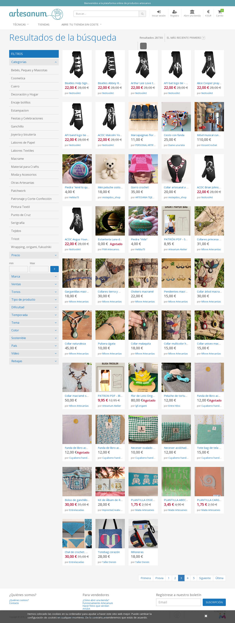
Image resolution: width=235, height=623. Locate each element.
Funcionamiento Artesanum (98, 603)
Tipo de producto (23, 299)
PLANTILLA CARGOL (210, 500)
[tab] (34, 62)
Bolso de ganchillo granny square (85, 500)
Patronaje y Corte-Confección (31, 199)
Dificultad (17, 307)
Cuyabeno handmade (213, 405)
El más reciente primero (186, 38)
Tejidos (16, 231)
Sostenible (18, 338)
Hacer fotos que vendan (96, 605)
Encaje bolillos (20, 102)
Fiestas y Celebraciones (27, 118)
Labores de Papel (23, 143)
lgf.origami (141, 405)
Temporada (19, 315)
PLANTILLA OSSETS (143, 500)
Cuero (15, 86)
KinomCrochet (209, 145)
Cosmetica (18, 78)
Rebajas (16, 361)
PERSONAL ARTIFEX (145, 145)
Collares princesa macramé (214, 239)
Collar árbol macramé (210, 291)
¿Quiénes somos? (19, 600)
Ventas (16, 284)
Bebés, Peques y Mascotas (29, 70)
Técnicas (19, 24)
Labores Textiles (22, 151)
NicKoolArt (75, 93)
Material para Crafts (25, 167)
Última (219, 578)
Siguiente (205, 578)
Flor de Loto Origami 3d (146, 396)
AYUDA (86, 608)
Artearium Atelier (177, 249)
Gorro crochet (140, 187)
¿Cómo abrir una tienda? (96, 600)
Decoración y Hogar (24, 94)
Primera (146, 578)
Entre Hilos (174, 405)
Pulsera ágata (106, 343)
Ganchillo (17, 126)
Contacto (14, 603)
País (14, 346)
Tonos (15, 292)
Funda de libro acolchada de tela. (85, 448)
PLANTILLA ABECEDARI (179, 500)
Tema (15, 323)
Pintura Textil (20, 207)
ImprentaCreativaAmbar (115, 510)
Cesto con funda (174, 135)
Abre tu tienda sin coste (80, 24)
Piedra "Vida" (139, 239)
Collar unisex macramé (211, 343)
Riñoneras (137, 552)
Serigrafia (17, 223)
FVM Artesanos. (111, 249)
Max (32, 263)
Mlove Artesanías (211, 249)
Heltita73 (74, 197)
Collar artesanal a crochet (180, 187)
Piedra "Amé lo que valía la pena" (85, 187)
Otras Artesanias (22, 183)
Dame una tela (176, 145)
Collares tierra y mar (111, 291)
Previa (159, 578)
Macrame (17, 159)
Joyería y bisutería (23, 134)
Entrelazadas (76, 510)
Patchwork (18, 191)
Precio (15, 255)
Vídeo (15, 353)
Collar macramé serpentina (82, 396)
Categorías (18, 62)
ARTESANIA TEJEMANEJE (148, 197)
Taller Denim (109, 562)
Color (15, 330)
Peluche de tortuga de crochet (183, 396)
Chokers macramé (142, 291)
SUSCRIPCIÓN (214, 602)
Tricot (15, 239)
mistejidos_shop (111, 197)
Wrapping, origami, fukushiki (31, 247)
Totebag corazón (109, 552)
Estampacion (20, 110)
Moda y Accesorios (24, 175)
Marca (15, 276)
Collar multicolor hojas (177, 343)
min (11, 263)
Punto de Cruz (21, 215)
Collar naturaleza (75, 343)
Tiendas (43, 24)
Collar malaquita (141, 343)
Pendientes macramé (177, 291)
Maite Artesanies (144, 510)
